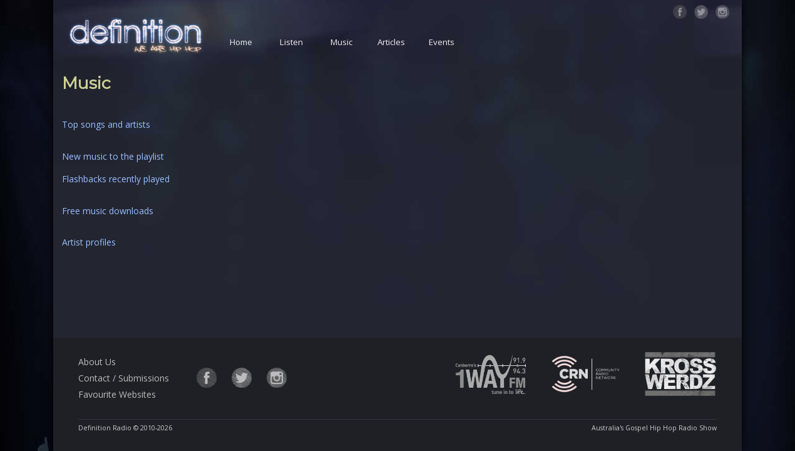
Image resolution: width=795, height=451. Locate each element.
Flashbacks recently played (116, 179)
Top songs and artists (106, 124)
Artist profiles (89, 242)
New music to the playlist (113, 156)
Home (241, 42)
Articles (391, 42)
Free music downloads (107, 211)
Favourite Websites (117, 394)
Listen (291, 42)
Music (341, 42)
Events (441, 42)
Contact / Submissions (123, 378)
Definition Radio (104, 427)
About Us (97, 362)
